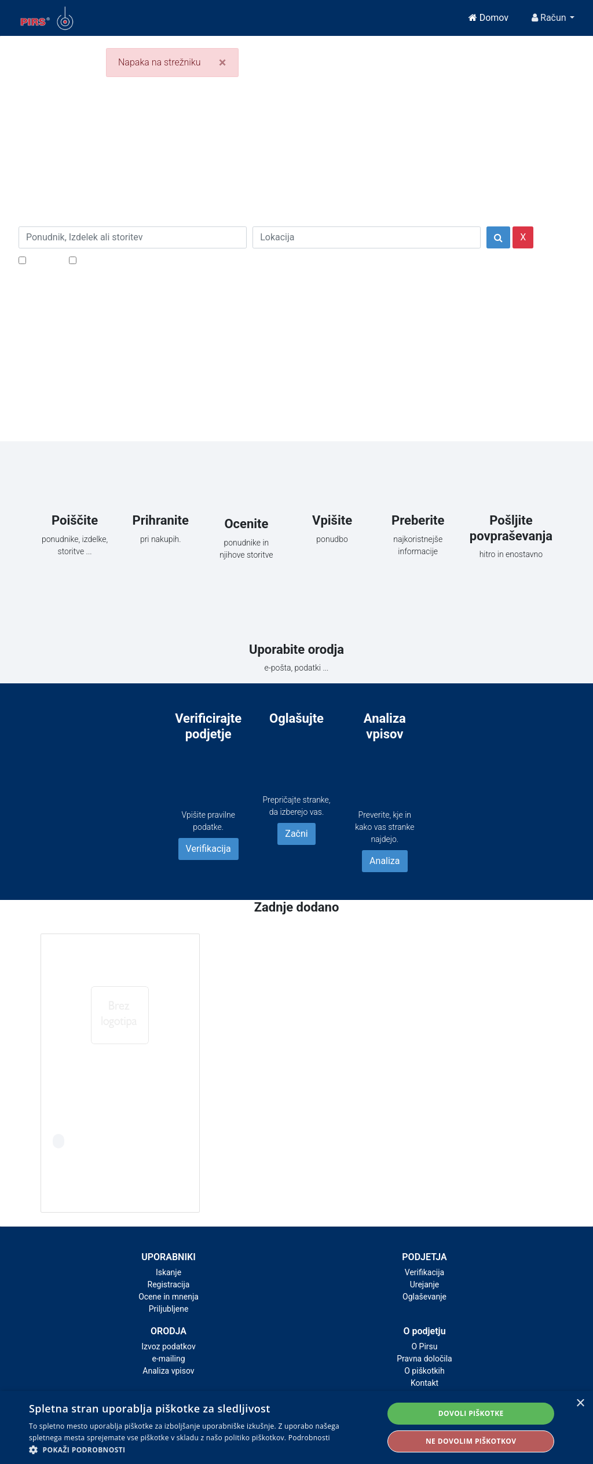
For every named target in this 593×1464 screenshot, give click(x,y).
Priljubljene (169, 1308)
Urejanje (425, 1284)
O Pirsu (424, 1346)
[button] (201, 1449)
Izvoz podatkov (168, 1346)
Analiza (384, 860)
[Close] (222, 62)
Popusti (44, 259)
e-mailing (168, 1358)
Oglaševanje (424, 1296)
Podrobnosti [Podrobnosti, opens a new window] (309, 1438)
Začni (296, 833)
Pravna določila (424, 1358)
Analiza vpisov (168, 1370)
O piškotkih (424, 1370)
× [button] (580, 1403)
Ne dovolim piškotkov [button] (471, 1441)
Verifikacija (208, 848)
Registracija (169, 1284)
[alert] (296, 1427)
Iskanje (168, 1272)
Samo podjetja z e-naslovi (131, 259)
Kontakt (424, 1383)
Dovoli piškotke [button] (471, 1413)
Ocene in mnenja (168, 1296)
